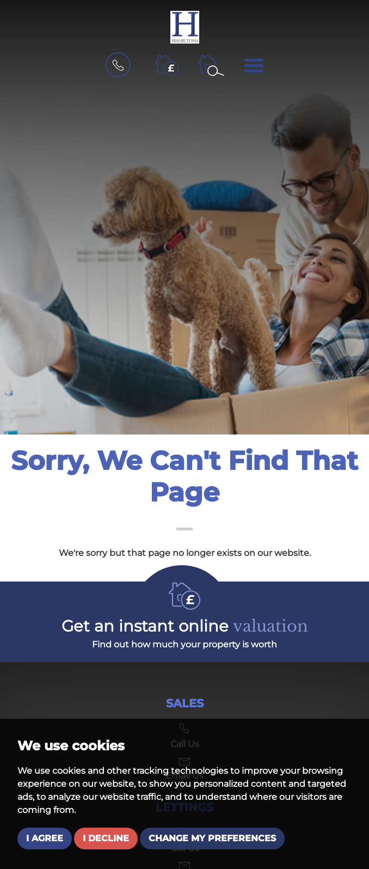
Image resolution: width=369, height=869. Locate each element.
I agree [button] (44, 838)
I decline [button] (106, 838)
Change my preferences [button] (212, 838)
